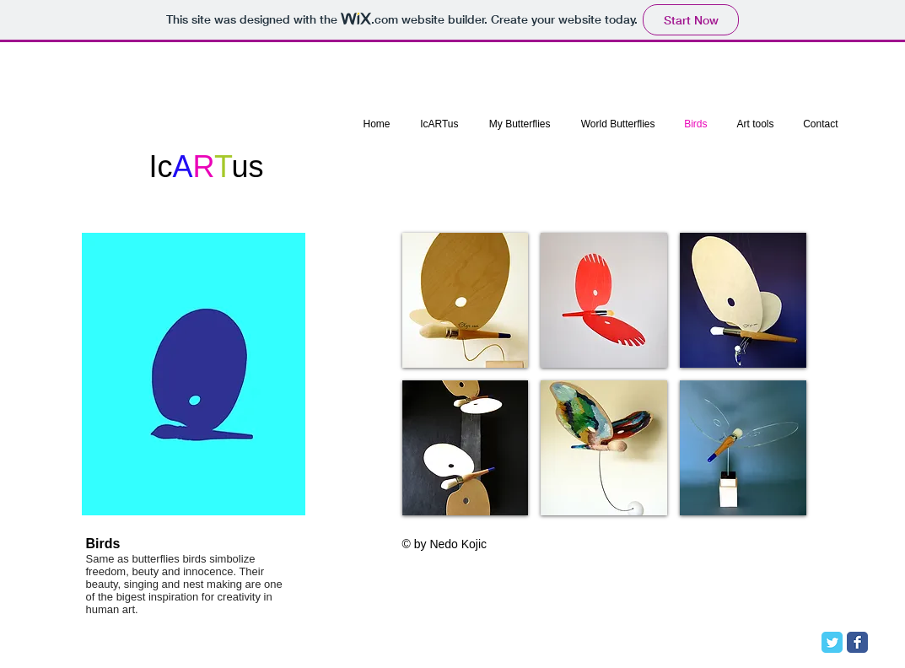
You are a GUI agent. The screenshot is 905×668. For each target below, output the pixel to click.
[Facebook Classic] (857, 642)
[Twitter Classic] (832, 642)
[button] (465, 300)
